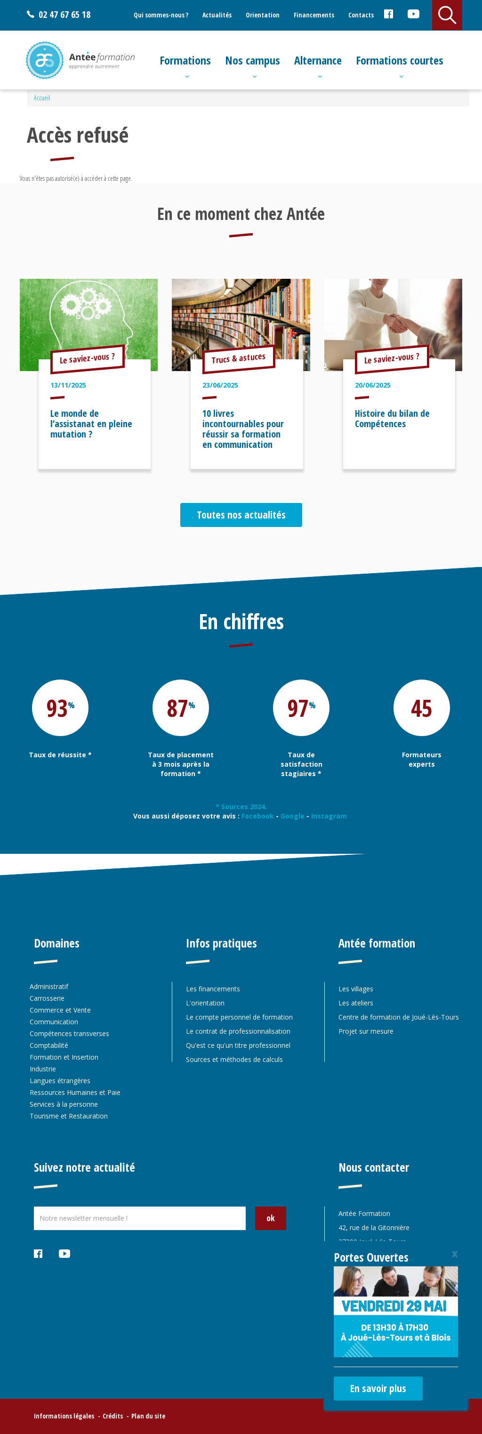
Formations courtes (399, 60)
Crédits (113, 1415)
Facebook (388, 16)
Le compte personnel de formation (239, 1017)
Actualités (217, 14)
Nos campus (252, 60)
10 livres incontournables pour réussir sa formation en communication (243, 429)
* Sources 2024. (241, 806)
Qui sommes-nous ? (161, 14)
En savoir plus (378, 1388)
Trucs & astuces (239, 358)
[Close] (454, 1253)
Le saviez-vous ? (87, 358)
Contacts (361, 14)
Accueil (42, 97)
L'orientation (205, 1002)
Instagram (330, 815)
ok (270, 1217)
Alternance (318, 60)
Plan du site (148, 1415)
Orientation (263, 14)
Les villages (355, 988)
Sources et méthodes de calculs (234, 1059)
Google (293, 815)
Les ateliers (355, 1002)
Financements (314, 14)
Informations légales (64, 1415)
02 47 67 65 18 (64, 14)
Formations (185, 60)
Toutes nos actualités (241, 514)
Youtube (413, 16)
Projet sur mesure (366, 1031)
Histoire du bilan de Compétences (392, 418)
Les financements (213, 988)
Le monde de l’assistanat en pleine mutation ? (91, 423)
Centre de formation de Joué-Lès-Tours (398, 1017)
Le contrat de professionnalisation (238, 1031)
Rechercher (447, 15)
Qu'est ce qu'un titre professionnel (238, 1045)
